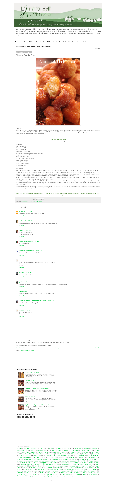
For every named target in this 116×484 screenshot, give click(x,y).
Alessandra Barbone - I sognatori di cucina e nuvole (32, 300)
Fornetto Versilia (37, 459)
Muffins (57, 464)
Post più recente (20, 348)
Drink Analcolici (63, 457)
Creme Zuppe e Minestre (60, 452)
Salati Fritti (42, 471)
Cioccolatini (75, 450)
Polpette (70, 467)
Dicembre (32, 454)
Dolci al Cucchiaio (24, 455)
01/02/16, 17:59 (28, 211)
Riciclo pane (92, 469)
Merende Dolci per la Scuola (90, 463)
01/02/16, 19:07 (29, 221)
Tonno (83, 472)
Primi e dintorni (29, 469)
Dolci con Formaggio (79, 455)
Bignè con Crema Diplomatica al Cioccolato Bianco (38, 405)
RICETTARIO (31, 41)
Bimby (59, 448)
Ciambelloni (66, 450)
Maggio (43, 463)
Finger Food (91, 457)
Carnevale (23, 201)
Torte (90, 473)
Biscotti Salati (77, 448)
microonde (69, 476)
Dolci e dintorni (29, 201)
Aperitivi (42, 448)
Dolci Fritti (36, 201)
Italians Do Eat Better (25, 241)
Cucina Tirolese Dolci (82, 452)
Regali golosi (42, 469)
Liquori (92, 461)
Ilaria (20, 291)
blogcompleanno (51, 476)
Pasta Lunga (72, 466)
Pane (29, 466)
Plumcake (57, 467)
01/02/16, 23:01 (28, 230)
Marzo (40, 201)
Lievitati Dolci (71, 461)
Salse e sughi (66, 471)
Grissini (30, 461)
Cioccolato (85, 450)
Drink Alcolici (54, 457)
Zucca (35, 476)
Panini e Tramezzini (51, 466)
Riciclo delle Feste (81, 469)
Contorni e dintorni (44, 452)
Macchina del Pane (25, 463)
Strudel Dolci (55, 472)
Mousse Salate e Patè (48, 464)
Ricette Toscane (69, 469)
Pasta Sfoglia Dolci (83, 466)
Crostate (72, 452)
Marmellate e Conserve (65, 463)
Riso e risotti (27, 471)
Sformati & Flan (31, 472)
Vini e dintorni (21, 476)
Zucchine (41, 476)
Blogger (76, 480)
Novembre (88, 464)
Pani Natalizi (39, 466)
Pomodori (78, 468)
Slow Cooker (40, 472)
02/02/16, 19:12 (29, 272)
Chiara (21, 211)
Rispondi (21, 216)
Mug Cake (74, 464)
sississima (22, 221)
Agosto (19, 448)
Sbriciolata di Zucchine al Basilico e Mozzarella (37, 388)
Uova (84, 474)
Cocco (21, 452)
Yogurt (30, 476)
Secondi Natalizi (78, 471)
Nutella (97, 464)
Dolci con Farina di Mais (64, 455)
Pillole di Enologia (47, 467)
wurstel (75, 476)
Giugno (73, 459)
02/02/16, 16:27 (39, 250)
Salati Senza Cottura (52, 471)
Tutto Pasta (66, 474)
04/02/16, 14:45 (51, 300)
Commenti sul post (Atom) (27, 350)
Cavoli (52, 450)
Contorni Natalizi (30, 452)
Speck (47, 472)
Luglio (97, 461)
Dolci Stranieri (85, 454)
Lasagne (64, 461)
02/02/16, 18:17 (31, 260)
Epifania (71, 457)
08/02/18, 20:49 (27, 310)
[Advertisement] (55, 357)
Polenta (64, 467)
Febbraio (80, 457)
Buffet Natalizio (42, 450)
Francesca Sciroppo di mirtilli (26, 250)
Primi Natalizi (89, 468)
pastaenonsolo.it (23, 282)
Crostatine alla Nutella (30, 380)
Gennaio (64, 459)
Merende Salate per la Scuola (29, 464)
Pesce (39, 467)
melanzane (61, 476)
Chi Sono (25, 41)
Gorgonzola (90, 459)
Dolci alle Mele (37, 455)
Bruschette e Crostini (22, 450)
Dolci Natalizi (61, 454)
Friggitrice (46, 459)
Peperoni (32, 467)
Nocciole (79, 464)
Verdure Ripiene (92, 474)
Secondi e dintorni (90, 471)
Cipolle (97, 450)
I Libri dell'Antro (71, 41)
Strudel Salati (63, 472)
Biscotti (67, 448)
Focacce (19, 459)
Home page (18, 41)
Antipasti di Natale (29, 448)
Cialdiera (59, 450)
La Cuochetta (22, 260)
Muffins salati (65, 464)
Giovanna (21, 272)
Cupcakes (24, 454)
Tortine (58, 474)
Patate (25, 468)
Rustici (35, 471)
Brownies (94, 448)
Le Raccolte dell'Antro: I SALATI (59, 41)
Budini (32, 450)
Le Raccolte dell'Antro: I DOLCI (43, 41)
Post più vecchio (96, 348)
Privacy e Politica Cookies (83, 41)
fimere (21, 310)
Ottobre (21, 466)
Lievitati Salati (82, 461)
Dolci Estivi (42, 454)
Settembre (20, 473)
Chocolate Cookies (30, 396)
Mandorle (53, 463)
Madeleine (36, 463)
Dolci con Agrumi (49, 455)
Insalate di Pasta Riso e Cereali (52, 461)
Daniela (21, 230)
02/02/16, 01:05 (35, 241)
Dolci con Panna (94, 455)
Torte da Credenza (46, 474)
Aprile (51, 448)
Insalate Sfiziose (38, 461)
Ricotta (19, 471)
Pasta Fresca (62, 466)
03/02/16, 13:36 (26, 291)
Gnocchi (82, 459)
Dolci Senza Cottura (74, 454)
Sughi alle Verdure (74, 472)
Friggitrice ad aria (56, 459)
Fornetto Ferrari (27, 459)
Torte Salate (32, 474)
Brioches (86, 448)
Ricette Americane (56, 469)
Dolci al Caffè (95, 454)
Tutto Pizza (77, 474)
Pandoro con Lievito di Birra (32, 372)
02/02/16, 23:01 (33, 282)
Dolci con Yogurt (24, 457)
